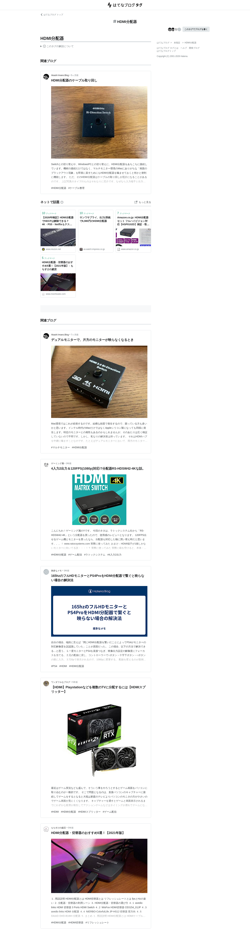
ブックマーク (49, 213)
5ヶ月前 (74, 75)
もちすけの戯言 (58, 828)
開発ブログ (194, 48)
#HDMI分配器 (58, 188)
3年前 (68, 463)
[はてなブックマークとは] (61, 202)
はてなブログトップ (166, 51)
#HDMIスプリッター (89, 811)
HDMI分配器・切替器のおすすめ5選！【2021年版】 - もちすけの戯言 (57, 266)
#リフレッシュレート (97, 922)
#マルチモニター (60, 447)
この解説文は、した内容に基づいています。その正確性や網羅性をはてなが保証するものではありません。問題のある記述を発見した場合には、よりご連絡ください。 (57, 46)
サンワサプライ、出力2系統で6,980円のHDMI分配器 (95, 219)
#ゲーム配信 (75, 554)
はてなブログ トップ (51, 14)
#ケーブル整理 (76, 188)
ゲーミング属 (57, 463)
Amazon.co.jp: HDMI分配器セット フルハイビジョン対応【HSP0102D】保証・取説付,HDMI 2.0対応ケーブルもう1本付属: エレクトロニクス (133, 221)
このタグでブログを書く (196, 29)
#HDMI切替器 (76, 922)
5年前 (75, 682)
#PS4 (54, 666)
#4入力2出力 (114, 554)
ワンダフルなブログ (60, 682)
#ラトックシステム (94, 554)
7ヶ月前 (74, 334)
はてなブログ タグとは (167, 48)
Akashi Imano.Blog (60, 75)
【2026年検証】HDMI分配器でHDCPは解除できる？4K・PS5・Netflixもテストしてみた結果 (58, 221)
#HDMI (63, 666)
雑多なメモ (56, 570)
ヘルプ (184, 48)
